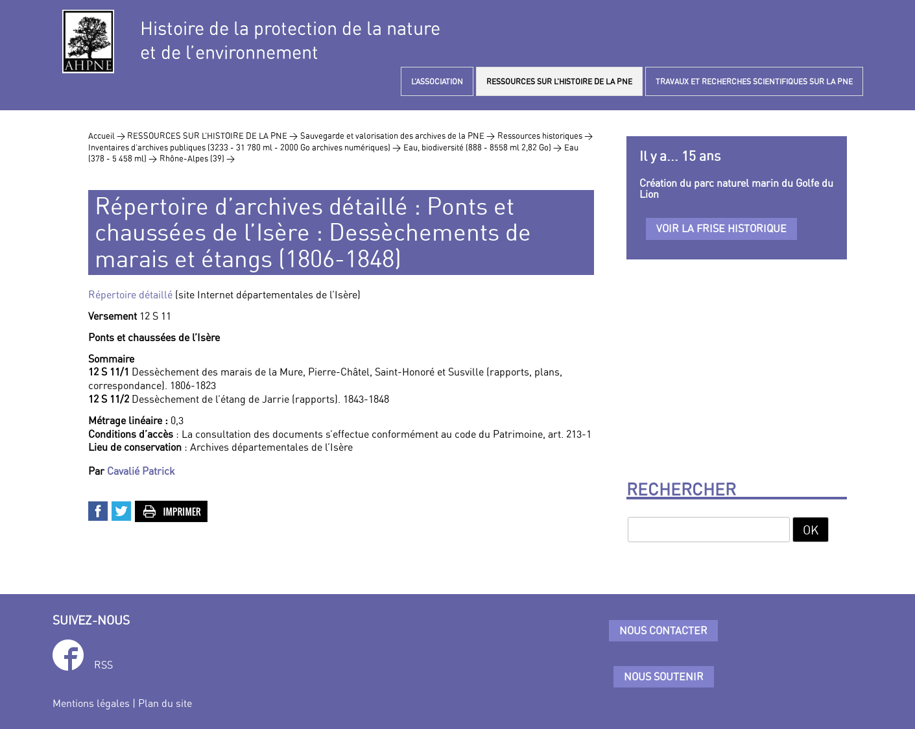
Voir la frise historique (721, 228)
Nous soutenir (664, 676)
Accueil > (107, 135)
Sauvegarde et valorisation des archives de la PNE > (397, 135)
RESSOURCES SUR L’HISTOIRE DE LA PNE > (212, 135)
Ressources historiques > (545, 135)
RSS (103, 664)
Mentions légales (91, 703)
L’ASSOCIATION (437, 81)
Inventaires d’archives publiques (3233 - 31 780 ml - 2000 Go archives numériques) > (244, 147)
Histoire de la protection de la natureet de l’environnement (290, 40)
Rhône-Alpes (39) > (197, 158)
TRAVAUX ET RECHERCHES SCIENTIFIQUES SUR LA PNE (754, 81)
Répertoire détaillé (130, 294)
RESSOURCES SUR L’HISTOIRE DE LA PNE (559, 81)
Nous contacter (663, 630)
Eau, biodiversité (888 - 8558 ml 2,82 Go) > (482, 147)
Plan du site (165, 703)
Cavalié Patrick (141, 470)
